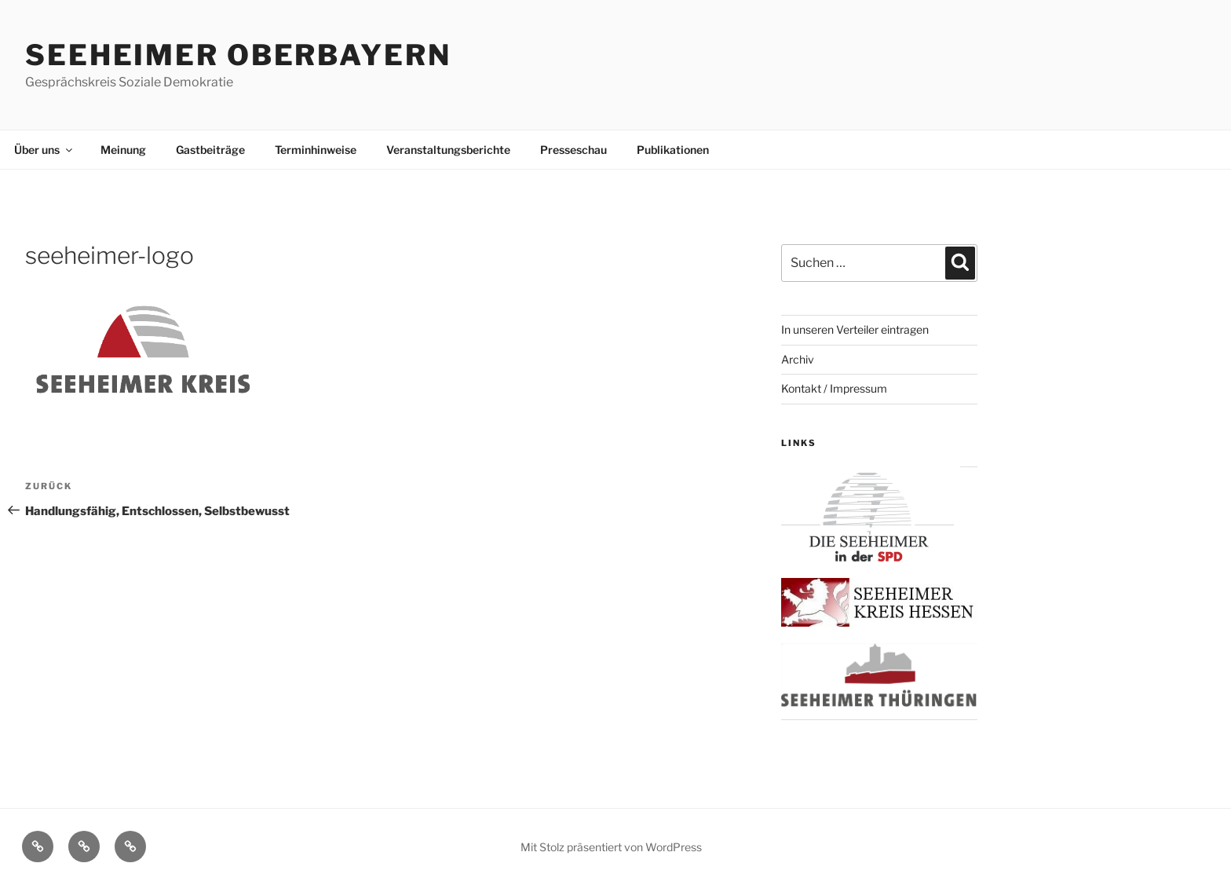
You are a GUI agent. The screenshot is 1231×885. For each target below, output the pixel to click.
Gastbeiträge (210, 149)
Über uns (44, 149)
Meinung (123, 149)
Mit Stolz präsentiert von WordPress (611, 847)
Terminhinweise (315, 149)
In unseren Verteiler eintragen (855, 329)
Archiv (797, 359)
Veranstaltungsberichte (448, 149)
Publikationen (673, 149)
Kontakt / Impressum (834, 388)
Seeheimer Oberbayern (238, 55)
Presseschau (573, 149)
